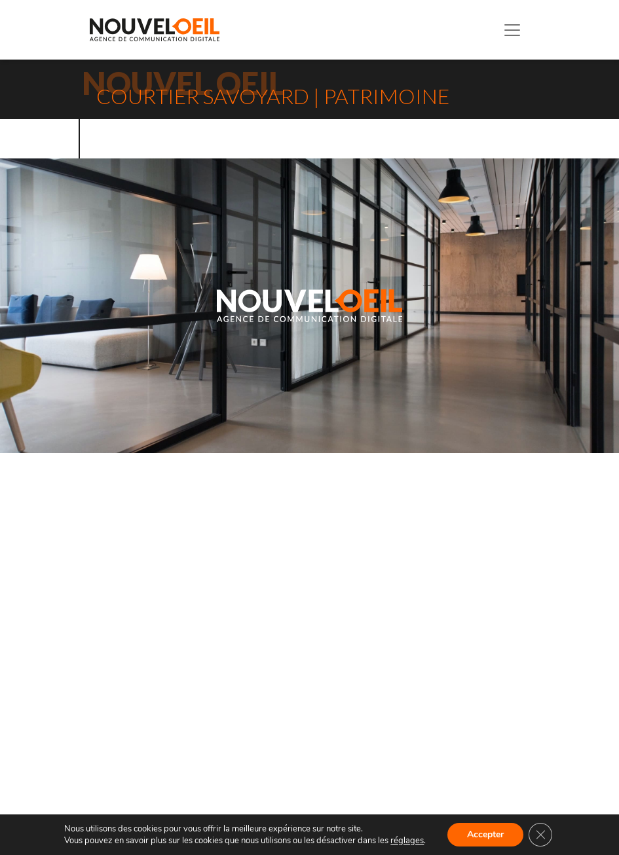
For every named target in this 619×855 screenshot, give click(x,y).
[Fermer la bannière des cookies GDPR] (540, 834)
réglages (407, 840)
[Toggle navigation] (512, 30)
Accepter (485, 834)
